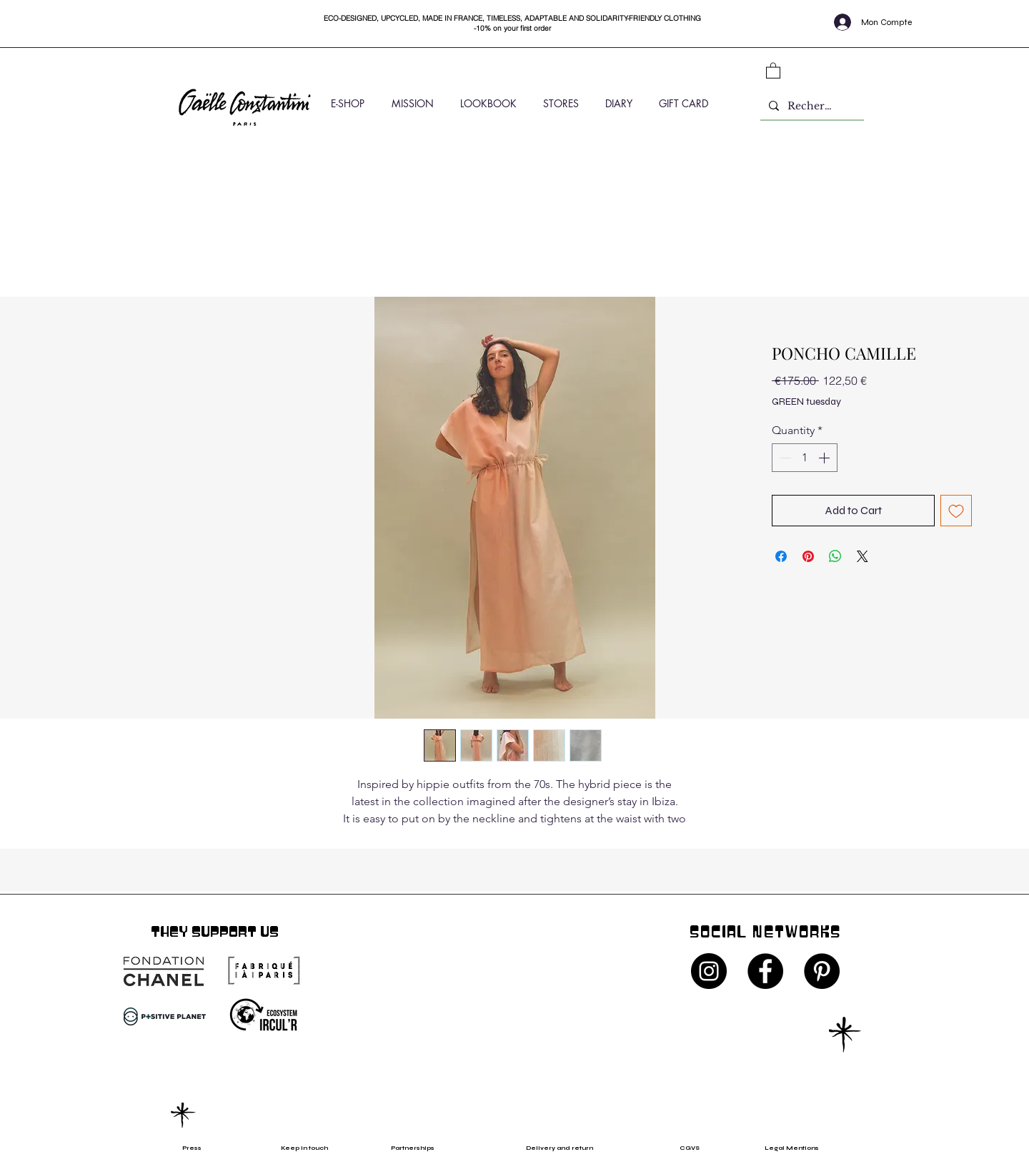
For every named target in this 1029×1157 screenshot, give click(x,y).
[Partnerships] (419, 1148)
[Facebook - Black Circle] (765, 971)
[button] (773, 70)
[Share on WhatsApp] (835, 556)
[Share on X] (862, 556)
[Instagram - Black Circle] (709, 971)
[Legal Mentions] (804, 1148)
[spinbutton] (804, 457)
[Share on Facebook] (781, 556)
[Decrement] (784, 457)
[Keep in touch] (304, 1148)
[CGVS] (694, 1148)
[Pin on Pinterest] (808, 556)
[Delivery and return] (569, 1148)
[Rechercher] (810, 106)
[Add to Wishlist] (956, 510)
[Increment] (825, 457)
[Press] (205, 1148)
